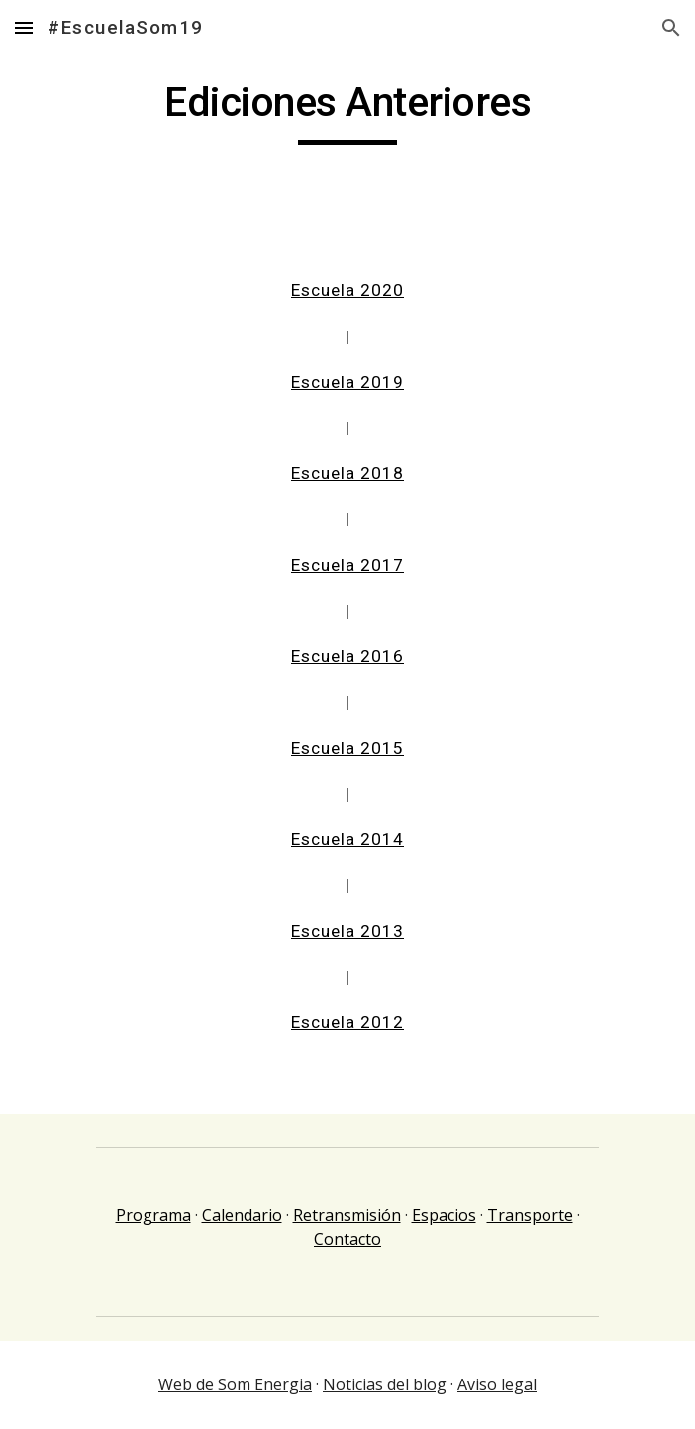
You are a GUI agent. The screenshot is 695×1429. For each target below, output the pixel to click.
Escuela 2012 (347, 1022)
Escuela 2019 (347, 382)
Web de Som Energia (235, 1384)
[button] (24, 27)
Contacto (347, 1239)
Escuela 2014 (347, 839)
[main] (347, 110)
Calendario (242, 1215)
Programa (153, 1215)
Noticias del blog (385, 1384)
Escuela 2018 (347, 473)
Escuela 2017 (347, 565)
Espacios (444, 1215)
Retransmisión (347, 1215)
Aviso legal (497, 1384)
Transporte (530, 1215)
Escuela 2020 (347, 290)
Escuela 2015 (347, 748)
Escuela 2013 (347, 931)
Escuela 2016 (347, 656)
